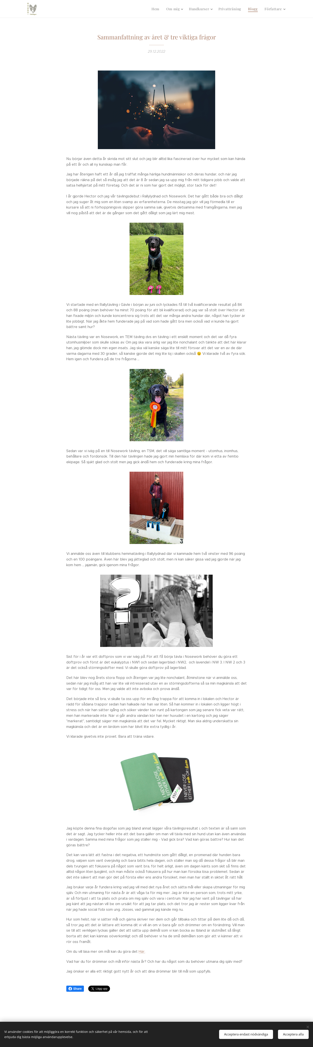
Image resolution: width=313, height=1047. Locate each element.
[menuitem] (159, 8)
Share (75, 988)
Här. (142, 951)
